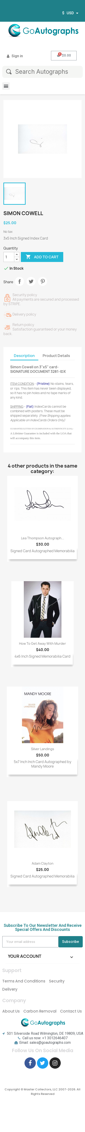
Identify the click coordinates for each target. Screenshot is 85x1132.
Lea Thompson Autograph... (42, 538)
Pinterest (42, 281)
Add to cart (42, 257)
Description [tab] (24, 355)
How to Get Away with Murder (42, 643)
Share (19, 281)
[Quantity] (8, 257)
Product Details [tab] (56, 355)
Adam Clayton (42, 863)
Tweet (31, 281)
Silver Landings (42, 749)
